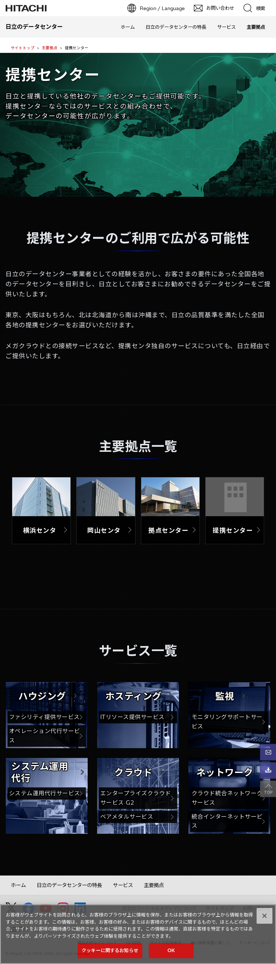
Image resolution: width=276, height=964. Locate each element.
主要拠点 (50, 47)
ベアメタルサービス (126, 816)
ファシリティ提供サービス (44, 716)
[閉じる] (264, 917)
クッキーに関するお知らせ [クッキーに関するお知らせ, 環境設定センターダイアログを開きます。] (110, 951)
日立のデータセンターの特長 (176, 27)
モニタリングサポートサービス (227, 721)
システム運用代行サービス (44, 793)
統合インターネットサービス (227, 821)
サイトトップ (22, 47)
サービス (226, 27)
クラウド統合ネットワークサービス (227, 798)
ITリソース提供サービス (132, 716)
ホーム (128, 27)
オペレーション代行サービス (44, 735)
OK (171, 951)
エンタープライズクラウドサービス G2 (135, 798)
